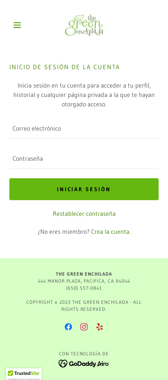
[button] (20, 25)
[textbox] (84, 128)
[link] (84, 25)
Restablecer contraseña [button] (84, 213)
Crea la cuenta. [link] (110, 231)
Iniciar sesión (84, 189)
